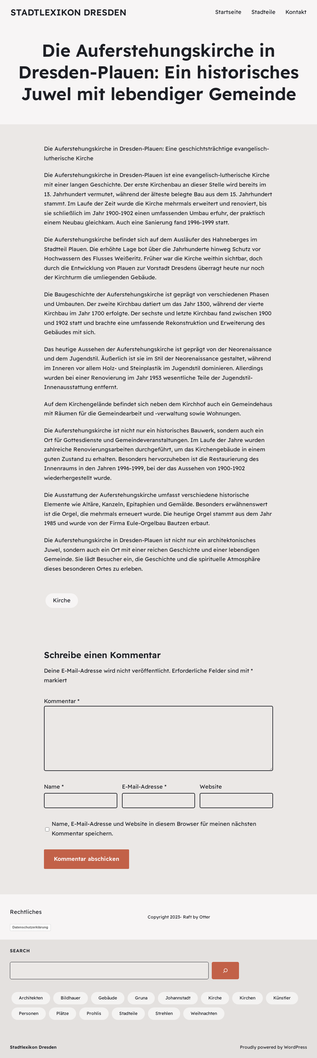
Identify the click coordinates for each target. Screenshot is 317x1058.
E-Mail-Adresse (144, 786)
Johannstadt (177, 998)
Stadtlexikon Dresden (68, 12)
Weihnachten (204, 1013)
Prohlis (94, 1013)
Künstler (282, 998)
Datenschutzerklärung (30, 927)
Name (54, 786)
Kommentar (62, 701)
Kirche (62, 600)
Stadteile (128, 1013)
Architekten (31, 998)
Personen (28, 1013)
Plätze (62, 1013)
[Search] (225, 970)
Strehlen (164, 1013)
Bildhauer (70, 998)
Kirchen (247, 998)
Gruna (141, 998)
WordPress (295, 1047)
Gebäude (107, 998)
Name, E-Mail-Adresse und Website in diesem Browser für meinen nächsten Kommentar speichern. (154, 828)
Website (211, 786)
